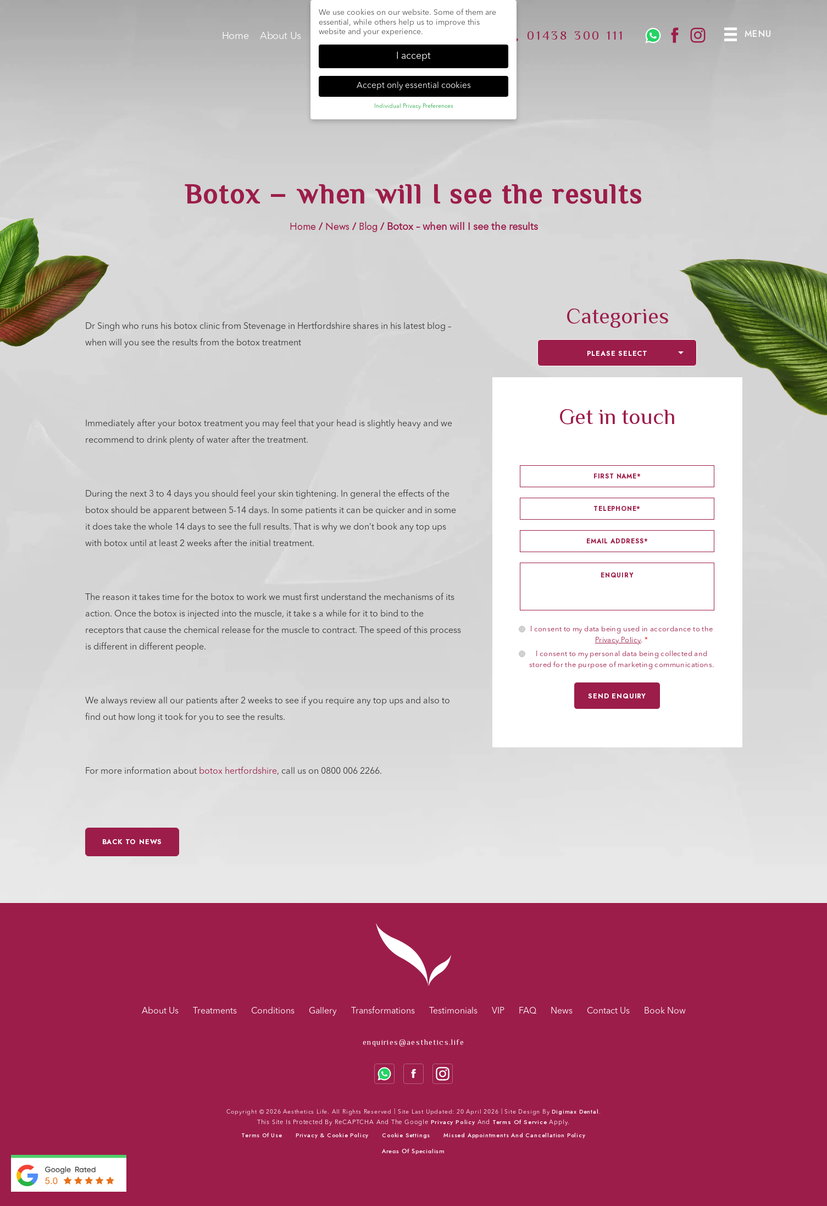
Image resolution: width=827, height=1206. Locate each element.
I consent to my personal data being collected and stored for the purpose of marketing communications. (621, 660)
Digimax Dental (575, 1112)
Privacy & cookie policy (332, 1135)
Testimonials (453, 1011)
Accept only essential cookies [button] (414, 84)
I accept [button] (413, 54)
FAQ (527, 1011)
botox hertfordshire (238, 771)
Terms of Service (519, 1121)
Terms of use (261, 1135)
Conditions (273, 1011)
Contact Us (608, 1011)
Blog (368, 226)
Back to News (132, 842)
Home (235, 40)
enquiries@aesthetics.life (413, 1042)
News (337, 226)
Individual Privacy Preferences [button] (413, 105)
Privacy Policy (618, 640)
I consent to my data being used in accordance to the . (621, 635)
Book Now (665, 1011)
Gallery (323, 1011)
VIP (498, 1011)
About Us (280, 40)
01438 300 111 (575, 38)
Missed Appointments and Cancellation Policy (514, 1135)
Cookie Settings (406, 1135)
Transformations (383, 1011)
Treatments (215, 1011)
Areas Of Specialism (413, 1151)
